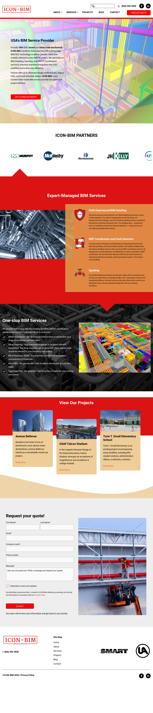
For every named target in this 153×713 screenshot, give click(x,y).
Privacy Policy (40, 595)
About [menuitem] (56, 651)
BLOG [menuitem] (101, 12)
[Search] (102, 6)
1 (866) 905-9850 (10, 656)
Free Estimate (139, 12)
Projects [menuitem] (57, 659)
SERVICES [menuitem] (71, 12)
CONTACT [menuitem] (115, 12)
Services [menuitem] (57, 655)
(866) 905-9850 (128, 6)
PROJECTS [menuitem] (87, 12)
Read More (21, 462)
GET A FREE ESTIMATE (26, 97)
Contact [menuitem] (57, 668)
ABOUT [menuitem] (56, 12)
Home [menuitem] (56, 646)
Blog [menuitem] (55, 663)
